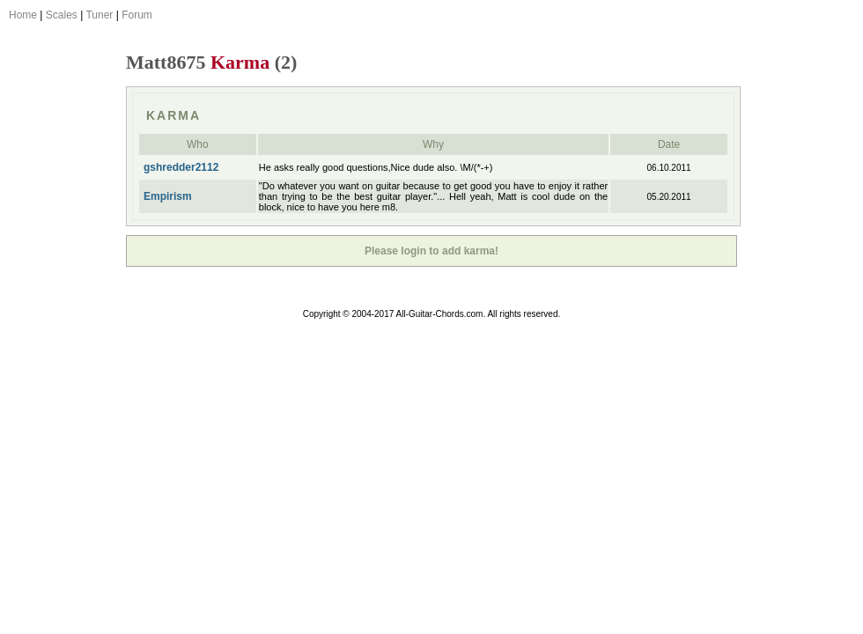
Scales (61, 15)
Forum (137, 15)
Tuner (99, 15)
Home (23, 15)
